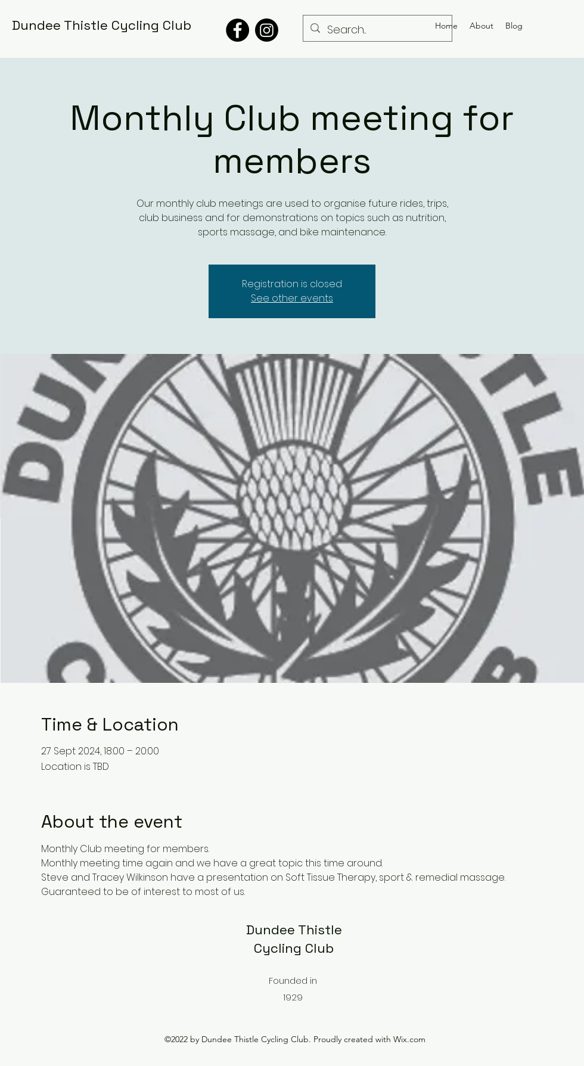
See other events (292, 298)
